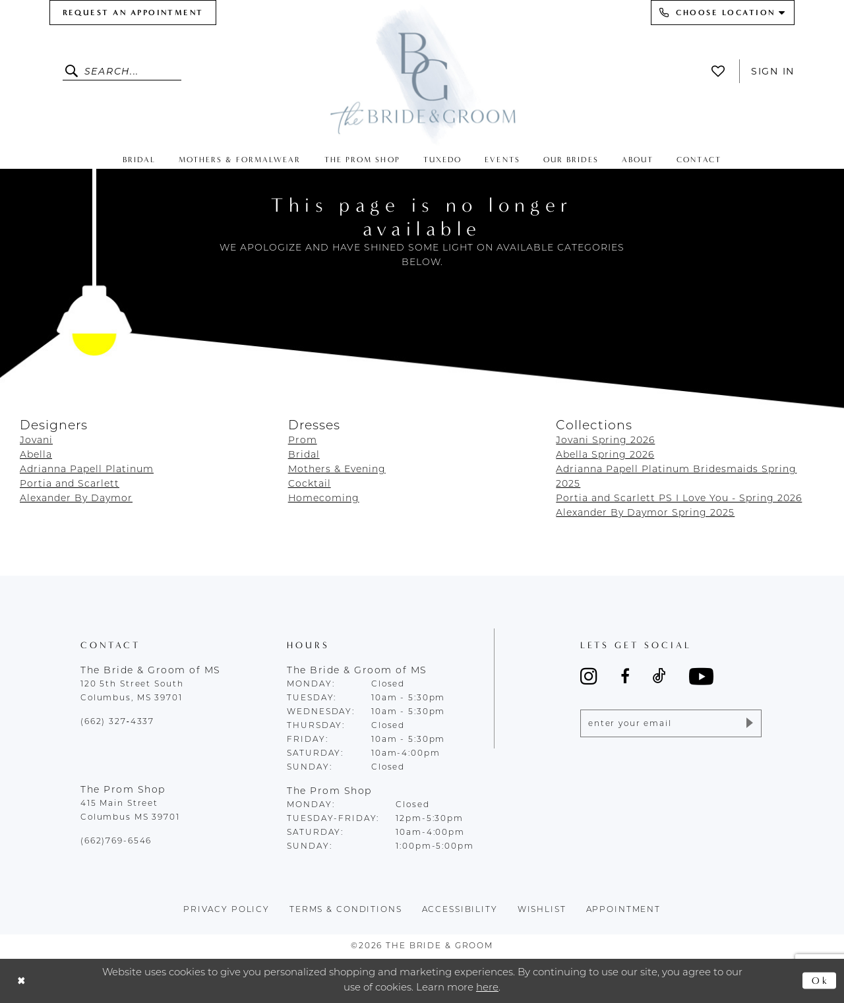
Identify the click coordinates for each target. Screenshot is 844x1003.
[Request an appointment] (132, 12)
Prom (302, 441)
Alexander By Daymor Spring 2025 (645, 513)
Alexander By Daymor (76, 499)
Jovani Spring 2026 (605, 441)
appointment (623, 910)
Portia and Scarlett (69, 484)
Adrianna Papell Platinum (87, 470)
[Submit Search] (73, 71)
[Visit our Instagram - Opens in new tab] (588, 676)
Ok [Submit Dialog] (820, 981)
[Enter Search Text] (122, 71)
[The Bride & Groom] (422, 74)
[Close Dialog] (21, 980)
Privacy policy (226, 910)
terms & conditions (345, 910)
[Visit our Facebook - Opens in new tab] (625, 676)
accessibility (460, 910)
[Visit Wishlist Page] (721, 71)
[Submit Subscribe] (749, 723)
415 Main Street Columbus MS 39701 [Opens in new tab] (130, 811)
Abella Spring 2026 (605, 455)
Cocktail (309, 484)
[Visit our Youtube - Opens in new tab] (701, 676)
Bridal (304, 455)
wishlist (542, 910)
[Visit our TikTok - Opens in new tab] (659, 676)
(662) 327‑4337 (117, 722)
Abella (36, 455)
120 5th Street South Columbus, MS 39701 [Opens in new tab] (131, 691)
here (487, 988)
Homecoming (323, 499)
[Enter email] (671, 723)
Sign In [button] (773, 71)
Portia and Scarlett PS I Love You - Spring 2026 (679, 499)
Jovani (36, 441)
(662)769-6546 (116, 841)
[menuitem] (132, 12)
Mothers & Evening (337, 470)
